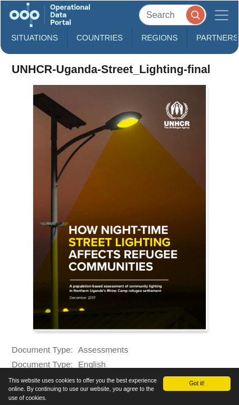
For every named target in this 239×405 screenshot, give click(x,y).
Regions (159, 37)
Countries (99, 37)
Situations (34, 37)
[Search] (172, 14)
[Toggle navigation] (221, 15)
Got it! (196, 383)
